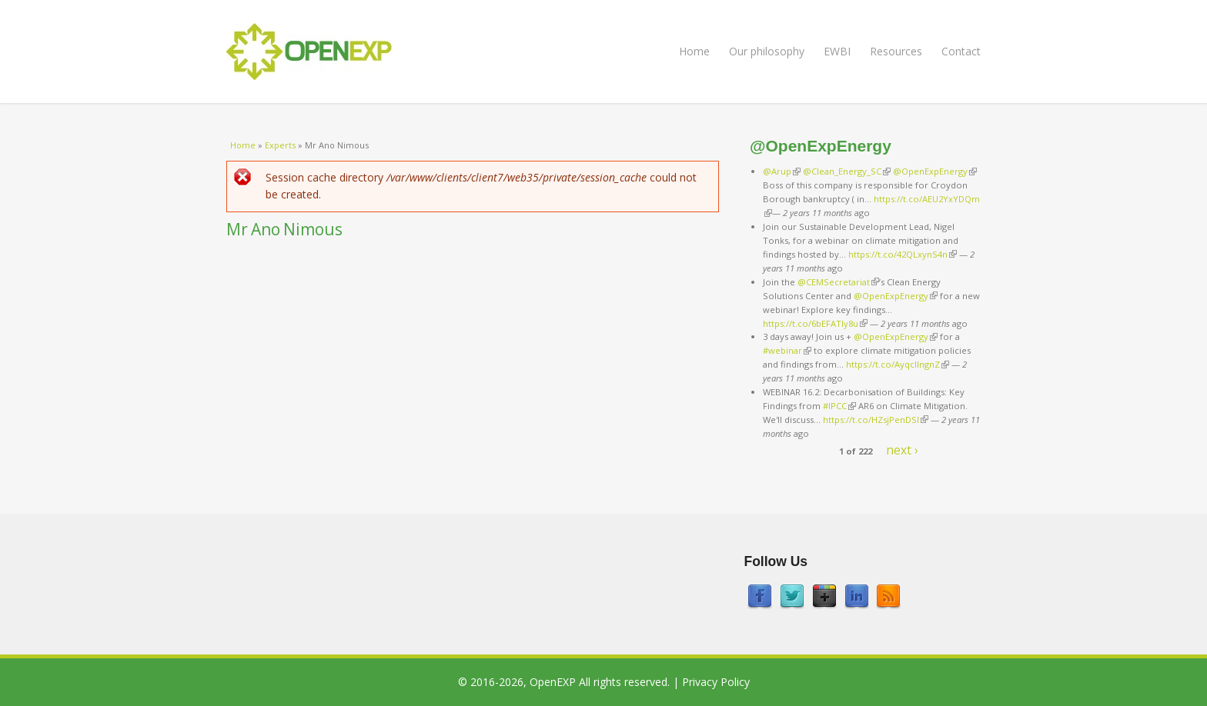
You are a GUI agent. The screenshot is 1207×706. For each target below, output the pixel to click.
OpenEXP (553, 681)
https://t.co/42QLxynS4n (902, 254)
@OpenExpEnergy (935, 171)
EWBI (837, 51)
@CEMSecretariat (838, 282)
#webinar (787, 350)
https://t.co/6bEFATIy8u (815, 323)
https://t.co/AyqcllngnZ (897, 364)
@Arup (782, 171)
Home (694, 51)
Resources (896, 51)
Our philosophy (766, 51)
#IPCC (839, 405)
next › (902, 449)
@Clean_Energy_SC (847, 171)
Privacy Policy (716, 681)
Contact (961, 51)
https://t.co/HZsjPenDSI (875, 419)
